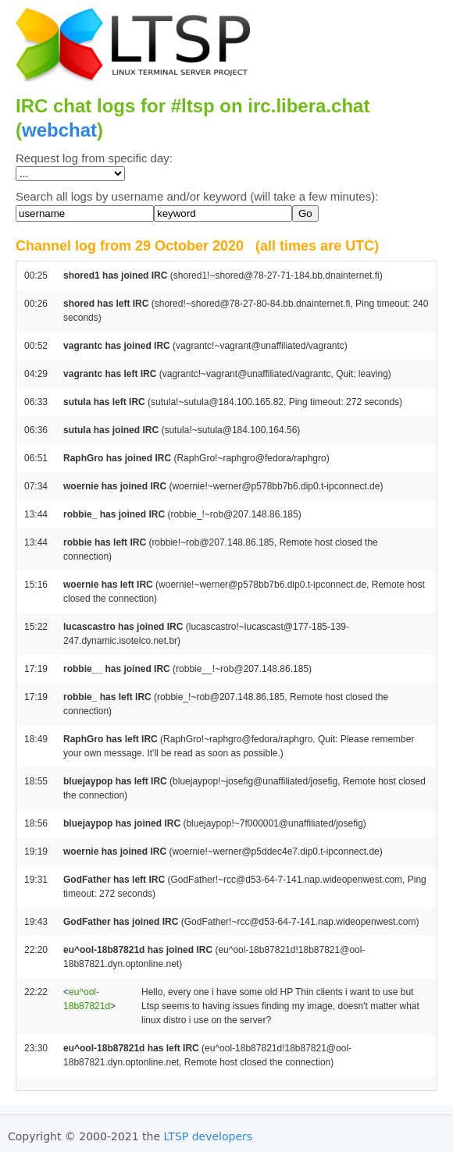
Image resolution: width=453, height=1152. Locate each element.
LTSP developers (208, 1136)
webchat (59, 129)
